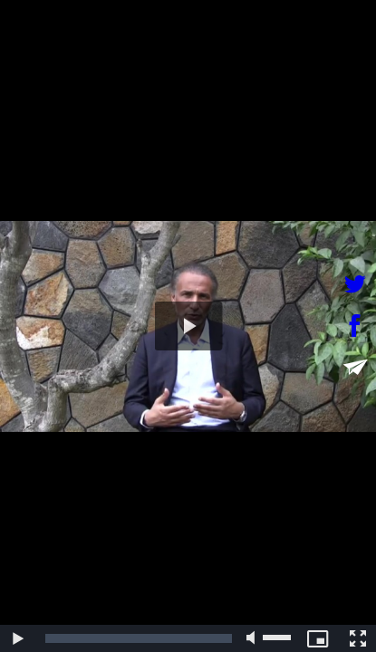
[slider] (138, 638)
